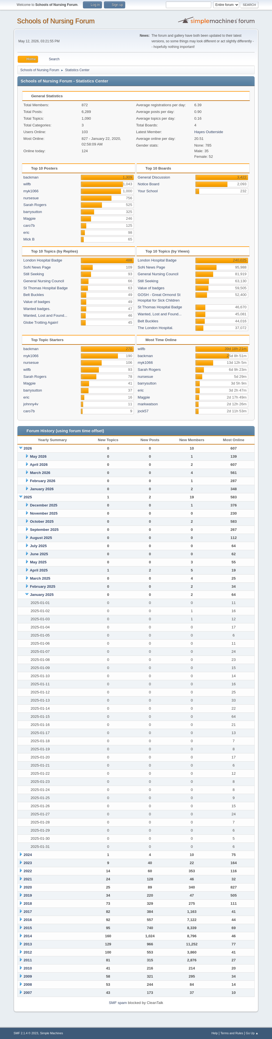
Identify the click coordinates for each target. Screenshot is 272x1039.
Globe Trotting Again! (40, 322)
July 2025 (38, 546)
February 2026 (42, 481)
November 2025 (44, 513)
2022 (28, 871)
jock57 (143, 411)
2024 (28, 855)
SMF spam (118, 1003)
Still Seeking (33, 274)
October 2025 (42, 521)
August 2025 (41, 538)
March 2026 (40, 473)
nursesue (31, 198)
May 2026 (38, 456)
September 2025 (44, 529)
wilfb (27, 184)
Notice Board (148, 184)
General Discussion (154, 177)
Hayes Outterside (208, 132)
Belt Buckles (33, 295)
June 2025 (39, 554)
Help (214, 1033)
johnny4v (30, 404)
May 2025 (38, 562)
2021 (28, 879)
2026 (28, 448)
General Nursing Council (43, 281)
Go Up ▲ (252, 1033)
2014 (28, 936)
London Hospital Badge (42, 260)
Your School (148, 191)
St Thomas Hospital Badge (45, 288)
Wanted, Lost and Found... (45, 315)
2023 (28, 863)
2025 (28, 497)
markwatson (148, 404)
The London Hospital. (155, 328)
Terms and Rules (231, 1033)
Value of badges (36, 302)
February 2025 (42, 586)
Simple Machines (51, 1033)
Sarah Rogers (34, 205)
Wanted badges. (36, 309)
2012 (28, 952)
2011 (28, 960)
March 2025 (40, 578)
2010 (28, 968)
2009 (28, 976)
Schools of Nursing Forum (56, 21)
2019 (28, 895)
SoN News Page (37, 267)
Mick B (28, 239)
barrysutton (32, 212)
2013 (28, 944)
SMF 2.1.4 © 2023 (26, 1033)
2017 (28, 912)
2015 (28, 928)
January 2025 (42, 595)
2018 (28, 903)
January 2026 (42, 489)
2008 (28, 984)
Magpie (29, 218)
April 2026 (39, 464)
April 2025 (39, 570)
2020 (28, 887)
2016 (28, 920)
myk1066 (30, 191)
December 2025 (43, 505)
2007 (28, 993)
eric (26, 232)
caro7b (29, 225)
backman (30, 177)
